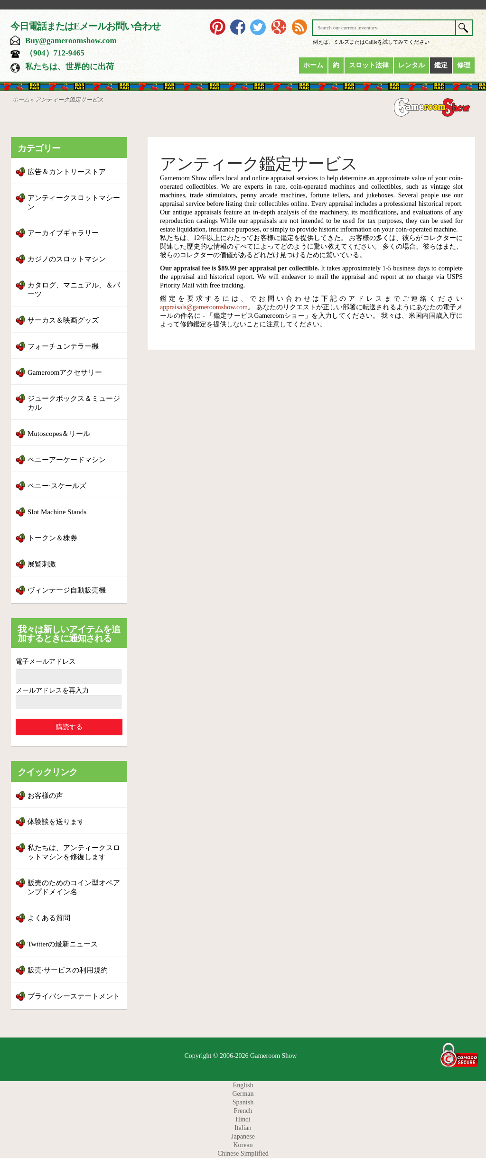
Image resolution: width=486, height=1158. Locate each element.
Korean (242, 1145)
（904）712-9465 (54, 52)
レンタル (411, 65)
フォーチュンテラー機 (63, 346)
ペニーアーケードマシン (67, 459)
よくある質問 (49, 918)
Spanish (243, 1102)
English (243, 1085)
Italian (243, 1127)
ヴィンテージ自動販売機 (67, 590)
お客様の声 (45, 795)
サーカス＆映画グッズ (63, 320)
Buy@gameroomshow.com (71, 40)
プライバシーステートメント (74, 996)
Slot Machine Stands (57, 512)
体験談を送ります (56, 821)
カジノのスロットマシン (67, 259)
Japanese (243, 1136)
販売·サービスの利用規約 (68, 970)
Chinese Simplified (243, 1153)
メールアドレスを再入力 (52, 690)
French (243, 1110)
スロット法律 (369, 65)
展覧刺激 (42, 564)
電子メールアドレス (45, 661)
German (242, 1093)
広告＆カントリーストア (67, 172)
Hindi (243, 1119)
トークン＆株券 (52, 538)
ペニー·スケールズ (57, 486)
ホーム (313, 65)
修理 (463, 65)
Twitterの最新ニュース (63, 944)
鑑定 (441, 65)
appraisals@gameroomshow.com (204, 307)
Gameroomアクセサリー (65, 372)
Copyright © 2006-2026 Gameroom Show (241, 1055)
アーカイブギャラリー (63, 233)
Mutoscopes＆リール (59, 433)
